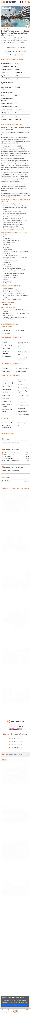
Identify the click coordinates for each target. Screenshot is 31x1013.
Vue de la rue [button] (9, 51)
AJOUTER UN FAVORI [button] (6, 7)
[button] (15, 16)
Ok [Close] (15, 1005)
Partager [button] (11, 55)
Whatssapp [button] (23, 734)
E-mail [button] (6, 734)
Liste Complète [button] (24, 488)
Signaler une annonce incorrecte (15, 754)
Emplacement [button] (11, 47)
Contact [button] (20, 55)
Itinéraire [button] (21, 47)
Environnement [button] (21, 51)
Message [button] (14, 734)
